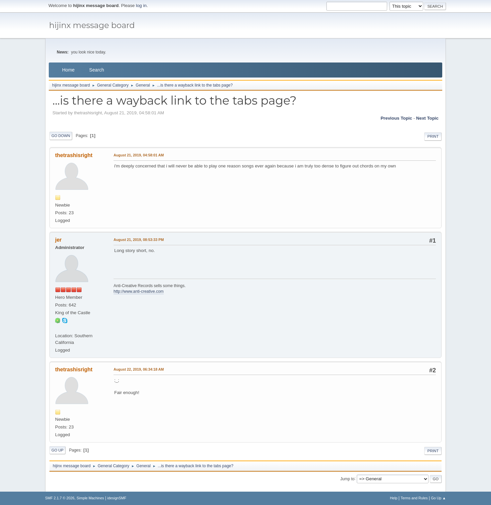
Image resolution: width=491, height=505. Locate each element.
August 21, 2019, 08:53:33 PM (139, 240)
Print (433, 136)
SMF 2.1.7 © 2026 (59, 498)
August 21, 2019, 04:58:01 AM (139, 155)
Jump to (347, 478)
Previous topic (396, 118)
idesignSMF (116, 498)
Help (393, 498)
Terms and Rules (414, 498)
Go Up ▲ (438, 498)
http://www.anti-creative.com (139, 291)
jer (58, 240)
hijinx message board (92, 25)
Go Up (57, 450)
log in (141, 5)
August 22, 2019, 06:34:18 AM (139, 369)
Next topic (427, 118)
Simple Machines (90, 498)
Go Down (60, 136)
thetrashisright (74, 155)
